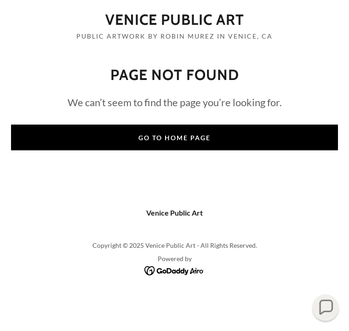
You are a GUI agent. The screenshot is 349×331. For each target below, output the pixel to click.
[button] (325, 307)
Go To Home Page (174, 138)
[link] (174, 20)
